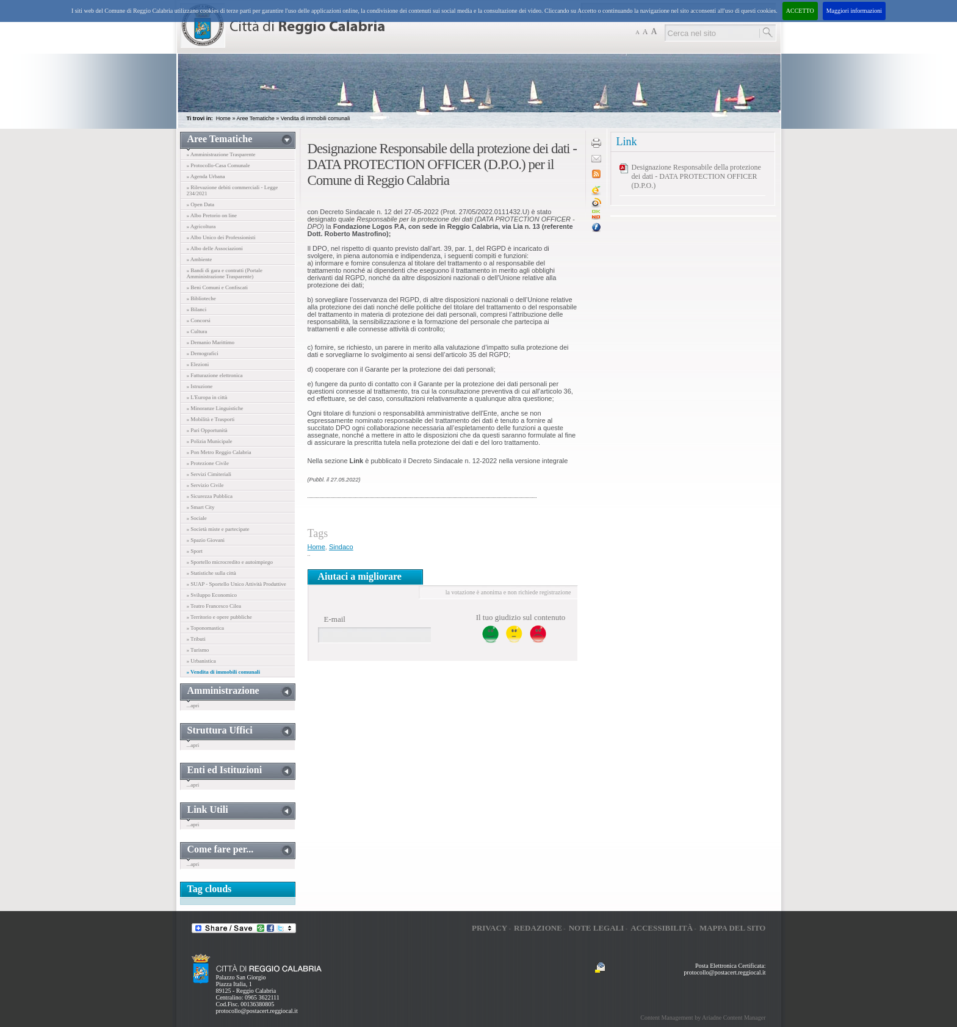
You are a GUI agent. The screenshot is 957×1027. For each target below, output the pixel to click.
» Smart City (201, 507)
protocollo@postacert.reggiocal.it (257, 1010)
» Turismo (198, 650)
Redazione (538, 927)
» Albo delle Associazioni (215, 248)
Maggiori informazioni (854, 10)
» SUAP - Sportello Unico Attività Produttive (236, 584)
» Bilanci (197, 309)
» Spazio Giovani (206, 540)
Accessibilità (661, 927)
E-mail (334, 619)
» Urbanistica (201, 661)
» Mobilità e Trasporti (211, 419)
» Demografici (202, 353)
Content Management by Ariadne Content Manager (702, 1017)
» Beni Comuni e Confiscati (217, 287)
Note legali (596, 927)
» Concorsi (199, 320)
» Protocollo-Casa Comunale (218, 165)
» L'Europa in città (207, 397)
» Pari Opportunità (207, 430)
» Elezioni (198, 364)
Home (223, 118)
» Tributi (196, 639)
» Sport (195, 551)
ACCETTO (800, 10)
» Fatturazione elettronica (215, 375)
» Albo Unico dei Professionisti (221, 237)
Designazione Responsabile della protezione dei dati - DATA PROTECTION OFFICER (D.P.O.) (696, 176)
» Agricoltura (201, 226)
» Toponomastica (205, 628)
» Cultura (197, 331)
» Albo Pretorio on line (212, 215)
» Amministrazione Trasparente (221, 154)
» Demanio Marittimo (211, 342)
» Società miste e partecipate (218, 529)
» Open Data (200, 204)
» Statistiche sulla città (211, 573)
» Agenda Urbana (206, 176)
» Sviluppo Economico (212, 595)
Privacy (489, 927)
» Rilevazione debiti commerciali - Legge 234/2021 (232, 190)
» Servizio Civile (205, 485)
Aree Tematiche (255, 118)
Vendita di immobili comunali (315, 118)
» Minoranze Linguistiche (215, 408)
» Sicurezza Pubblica (210, 496)
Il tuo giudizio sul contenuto (521, 617)
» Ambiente (199, 259)
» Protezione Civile (208, 463)
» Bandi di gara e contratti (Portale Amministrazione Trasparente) (224, 273)
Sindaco (341, 546)
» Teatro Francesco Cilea (214, 606)
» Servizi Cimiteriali (209, 474)
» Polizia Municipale (210, 441)
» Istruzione (200, 386)
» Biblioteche (201, 298)
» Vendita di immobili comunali (224, 672)
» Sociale (197, 518)
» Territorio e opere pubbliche (219, 617)
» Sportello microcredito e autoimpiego (230, 562)
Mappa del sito (732, 927)
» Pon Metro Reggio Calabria (219, 452)
